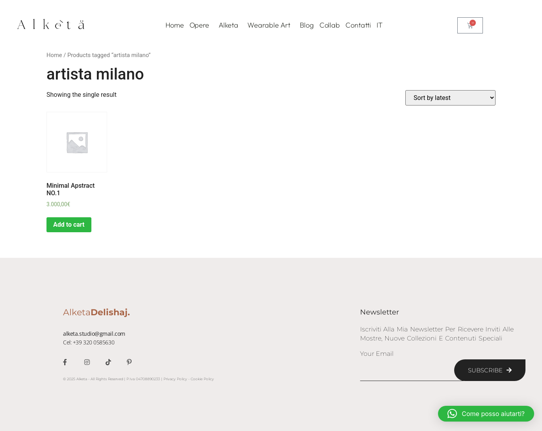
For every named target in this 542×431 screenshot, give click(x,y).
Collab (329, 25)
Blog (307, 25)
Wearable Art (270, 25)
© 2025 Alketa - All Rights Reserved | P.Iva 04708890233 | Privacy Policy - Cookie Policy (138, 379)
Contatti (358, 25)
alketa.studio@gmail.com (94, 333)
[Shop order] (450, 97)
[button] (486, 414)
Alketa (230, 25)
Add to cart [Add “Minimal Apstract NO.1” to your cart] (69, 224)
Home (174, 25)
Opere (201, 25)
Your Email (377, 354)
